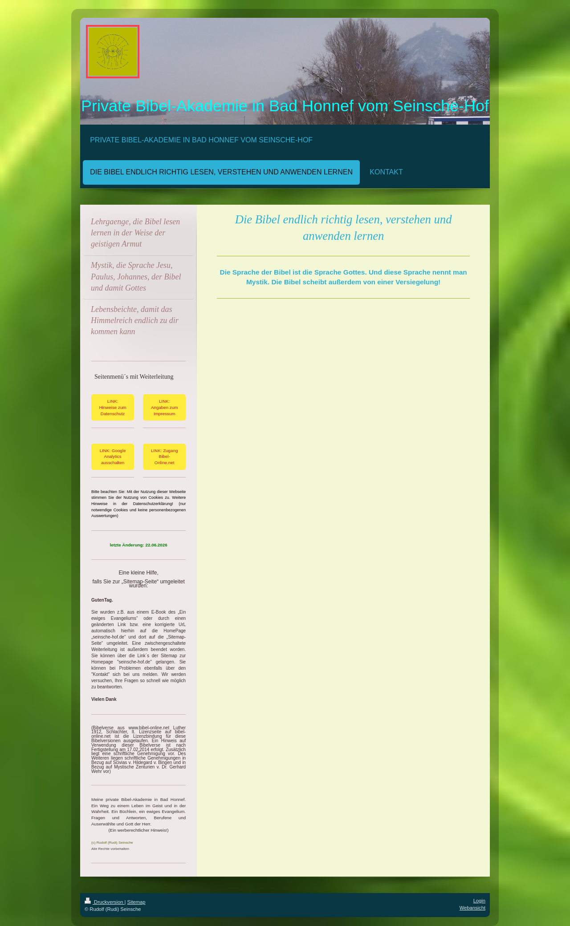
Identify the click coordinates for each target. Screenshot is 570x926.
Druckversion (105, 902)
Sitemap (136, 902)
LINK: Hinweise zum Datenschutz (112, 407)
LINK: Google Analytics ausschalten (113, 456)
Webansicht (472, 907)
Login (479, 900)
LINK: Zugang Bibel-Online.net (164, 456)
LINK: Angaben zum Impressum (164, 407)
